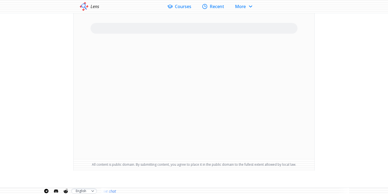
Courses (179, 6)
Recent (213, 6)
